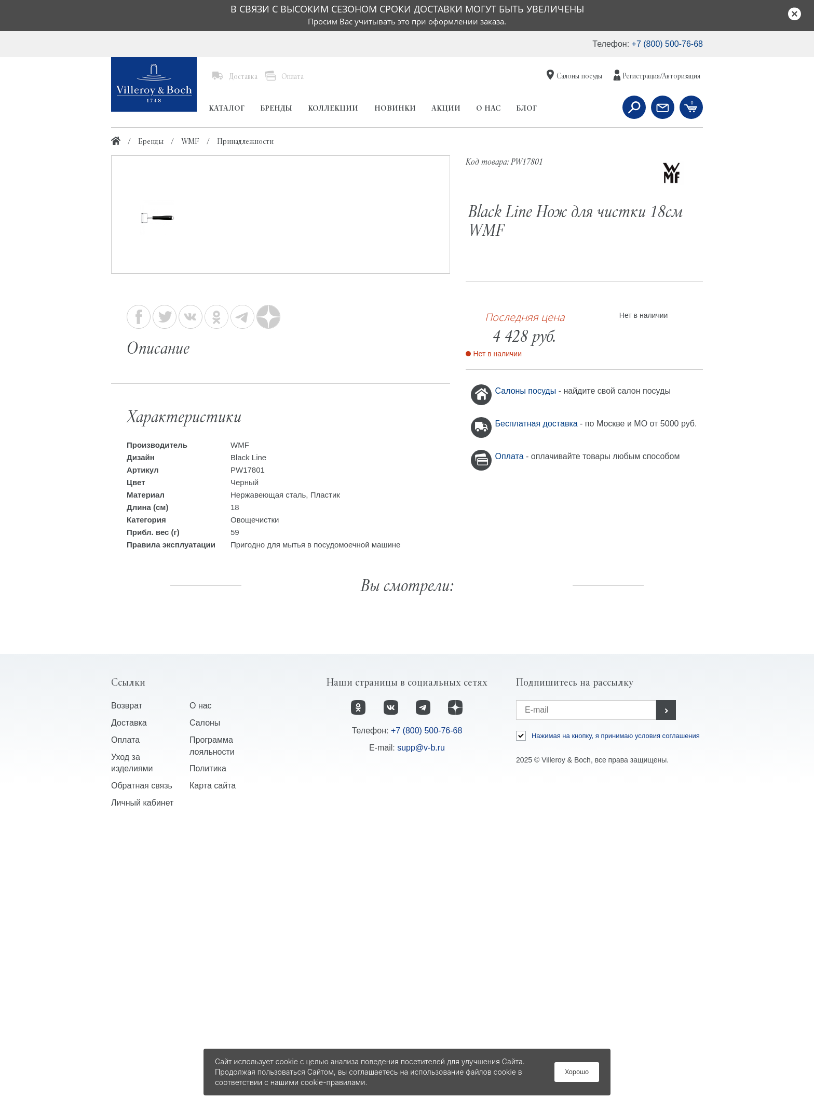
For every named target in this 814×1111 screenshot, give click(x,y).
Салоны (204, 1002)
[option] (280, 325)
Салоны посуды (527, 390)
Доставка (129, 1002)
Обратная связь (141, 1066)
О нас (200, 985)
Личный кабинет (142, 1083)
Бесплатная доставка (537, 423)
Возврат (126, 985)
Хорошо (577, 1072)
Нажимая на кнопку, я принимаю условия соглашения (616, 1016)
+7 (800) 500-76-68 (667, 43)
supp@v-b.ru (421, 1027)
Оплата (510, 456)
